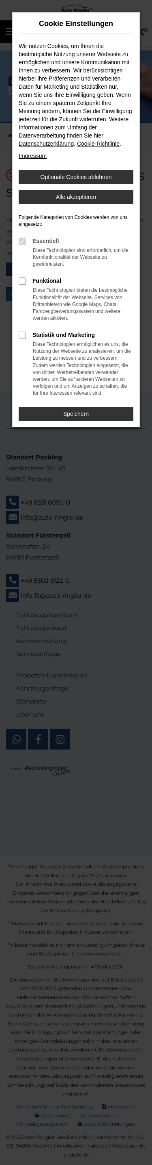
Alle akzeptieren (76, 197)
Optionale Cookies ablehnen (76, 177)
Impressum (33, 156)
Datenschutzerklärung (46, 143)
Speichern (76, 414)
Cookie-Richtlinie (98, 143)
